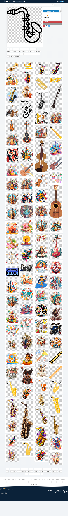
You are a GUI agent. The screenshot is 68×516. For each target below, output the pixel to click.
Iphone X (31, 493)
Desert (13, 493)
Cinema (52, 493)
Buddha (49, 496)
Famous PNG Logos (58, 503)
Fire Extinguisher (25, 496)
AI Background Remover (48, 503)
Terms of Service (65, 503)
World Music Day (12, 471)
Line (30, 51)
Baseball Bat (57, 493)
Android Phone (63, 493)
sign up (62, 1)
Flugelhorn (14, 51)
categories (15, 1)
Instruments (41, 471)
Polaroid (39, 496)
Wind (12, 56)
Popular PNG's (58, 508)
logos (19, 1)
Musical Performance (23, 471)
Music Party (36, 471)
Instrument (23, 51)
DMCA (66, 508)
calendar (23, 1)
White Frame (54, 496)
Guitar (19, 51)
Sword (9, 493)
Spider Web (4, 493)
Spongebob (43, 493)
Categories (59, 509)
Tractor (5, 496)
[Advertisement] (34, 484)
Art (17, 471)
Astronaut (48, 493)
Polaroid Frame (44, 496)
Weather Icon (10, 496)
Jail (63, 496)
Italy (16, 493)
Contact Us (65, 507)
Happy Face (15, 496)
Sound (60, 471)
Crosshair (35, 493)
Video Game (59, 496)
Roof (27, 493)
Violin (8, 471)
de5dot (46, 15)
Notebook (34, 496)
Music (39, 51)
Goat (30, 496)
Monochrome (35, 51)
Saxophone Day (30, 471)
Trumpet (8, 56)
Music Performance (47, 471)
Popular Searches (58, 507)
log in (58, 1)
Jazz (27, 51)
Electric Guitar (9, 51)
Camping (23, 493)
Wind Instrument (17, 56)
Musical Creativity (54, 471)
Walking (20, 496)
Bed (39, 493)
